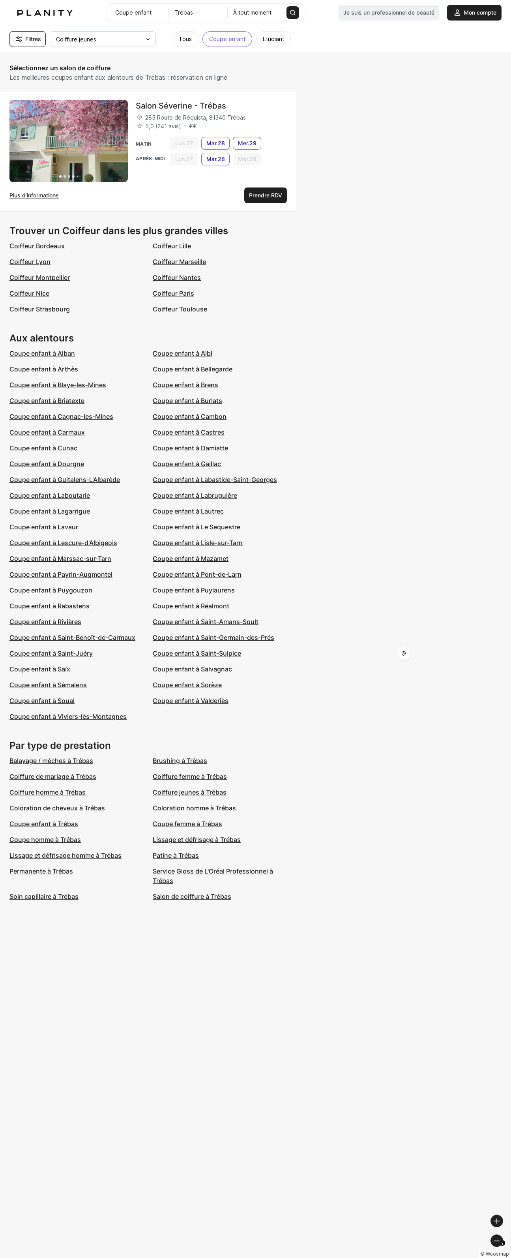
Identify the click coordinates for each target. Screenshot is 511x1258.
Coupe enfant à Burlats (187, 401)
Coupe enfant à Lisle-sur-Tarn (198, 543)
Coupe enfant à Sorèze (187, 685)
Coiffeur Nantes (177, 277)
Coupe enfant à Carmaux (47, 432)
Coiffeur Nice (29, 293)
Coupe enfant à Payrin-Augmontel (60, 574)
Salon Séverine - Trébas (181, 106)
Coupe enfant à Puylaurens (194, 590)
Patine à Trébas (176, 855)
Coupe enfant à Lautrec (188, 511)
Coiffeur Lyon (30, 262)
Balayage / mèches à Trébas (51, 761)
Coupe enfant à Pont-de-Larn (197, 574)
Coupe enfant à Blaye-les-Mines (57, 385)
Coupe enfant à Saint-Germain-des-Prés (213, 637)
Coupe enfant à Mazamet (190, 558)
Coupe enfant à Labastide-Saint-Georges (215, 480)
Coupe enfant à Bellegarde (192, 369)
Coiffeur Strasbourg (39, 309)
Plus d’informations (34, 195)
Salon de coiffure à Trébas (192, 896)
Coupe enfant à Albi (182, 353)
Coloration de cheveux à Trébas (57, 808)
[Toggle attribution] (502, 1251)
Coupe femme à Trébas (187, 824)
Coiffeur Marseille (179, 262)
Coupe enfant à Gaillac (187, 464)
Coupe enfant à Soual (42, 701)
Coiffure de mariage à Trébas (52, 776)
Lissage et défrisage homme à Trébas (65, 855)
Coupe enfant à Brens (185, 385)
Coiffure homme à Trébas (47, 792)
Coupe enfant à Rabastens (49, 606)
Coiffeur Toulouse (180, 309)
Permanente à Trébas (41, 871)
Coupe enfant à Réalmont (191, 606)
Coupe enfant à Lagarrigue (49, 511)
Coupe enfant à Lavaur (43, 527)
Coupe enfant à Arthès (43, 369)
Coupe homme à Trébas (45, 840)
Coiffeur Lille (172, 246)
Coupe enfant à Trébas (43, 824)
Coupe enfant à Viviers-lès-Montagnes (68, 716)
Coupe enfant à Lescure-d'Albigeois (63, 543)
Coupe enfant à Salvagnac (192, 669)
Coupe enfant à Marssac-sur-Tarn (60, 558)
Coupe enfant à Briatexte (46, 401)
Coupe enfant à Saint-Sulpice (197, 653)
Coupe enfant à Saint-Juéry (51, 653)
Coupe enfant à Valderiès (190, 701)
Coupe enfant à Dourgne (46, 464)
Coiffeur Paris (173, 293)
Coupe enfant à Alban (42, 353)
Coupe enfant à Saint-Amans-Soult (205, 622)
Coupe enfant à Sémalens (48, 685)
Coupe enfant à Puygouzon (50, 590)
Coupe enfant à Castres (189, 432)
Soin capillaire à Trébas (44, 896)
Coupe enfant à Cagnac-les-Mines (61, 416)
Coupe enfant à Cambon (189, 416)
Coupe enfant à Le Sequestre (196, 527)
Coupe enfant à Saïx (39, 669)
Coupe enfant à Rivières (45, 622)
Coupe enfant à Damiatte (190, 448)
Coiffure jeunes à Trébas (189, 792)
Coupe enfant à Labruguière (195, 495)
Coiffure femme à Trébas (190, 776)
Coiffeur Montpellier (39, 277)
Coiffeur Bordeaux (37, 246)
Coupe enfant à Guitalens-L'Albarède (64, 480)
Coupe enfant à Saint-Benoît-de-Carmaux (72, 637)
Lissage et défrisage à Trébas (197, 840)
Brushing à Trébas (180, 761)
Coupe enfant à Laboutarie (49, 495)
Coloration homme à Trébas (194, 808)
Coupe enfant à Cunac (43, 448)
